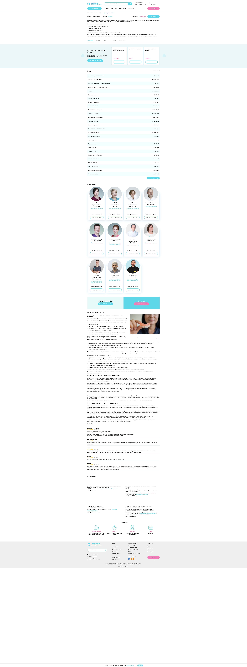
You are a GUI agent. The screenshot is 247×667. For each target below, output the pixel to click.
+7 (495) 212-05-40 (92, 558)
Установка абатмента (93, 159)
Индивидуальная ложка (135, 49)
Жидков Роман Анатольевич (133, 276)
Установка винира (92, 162)
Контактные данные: (92, 554)
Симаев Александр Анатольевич (151, 203)
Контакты (131, 8)
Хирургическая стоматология (134, 553)
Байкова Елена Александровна (133, 205)
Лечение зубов (115, 545)
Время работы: (115, 557)
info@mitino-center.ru (92, 556)
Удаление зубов (131, 545)
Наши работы (122, 8)
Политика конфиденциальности (123, 566)
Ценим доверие (96, 531)
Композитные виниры (93, 106)
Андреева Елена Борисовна (96, 205)
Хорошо (140, 665)
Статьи (149, 550)
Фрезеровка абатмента (93, 166)
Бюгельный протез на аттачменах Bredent (98, 87)
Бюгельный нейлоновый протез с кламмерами (99, 83)
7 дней (150, 531)
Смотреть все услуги (95, 60)
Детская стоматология (117, 549)
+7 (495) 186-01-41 (139, 2)
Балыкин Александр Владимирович (96, 239)
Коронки (130, 551)
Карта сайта (150, 552)
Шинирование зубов (93, 174)
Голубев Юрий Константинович (96, 278)
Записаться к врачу (153, 558)
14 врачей (132, 531)
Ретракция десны (92, 140)
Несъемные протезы (93, 125)
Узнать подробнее (130, 665)
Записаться (153, 8)
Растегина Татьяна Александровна (151, 239)
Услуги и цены (95, 8)
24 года (114, 531)
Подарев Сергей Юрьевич (132, 242)
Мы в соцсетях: (131, 556)
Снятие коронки (92, 143)
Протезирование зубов (133, 549)
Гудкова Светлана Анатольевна (143, 514)
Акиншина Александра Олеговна (115, 239)
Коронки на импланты (93, 113)
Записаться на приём (96, 217)
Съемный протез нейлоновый (95, 155)
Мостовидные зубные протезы (95, 117)
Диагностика (115, 551)
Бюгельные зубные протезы (95, 79)
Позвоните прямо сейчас (105, 301)
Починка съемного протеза (94, 136)
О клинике (114, 8)
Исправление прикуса (133, 543)
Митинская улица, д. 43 (141, 4)
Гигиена (113, 547)
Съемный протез (92, 151)
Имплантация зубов (116, 553)
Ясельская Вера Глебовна (114, 205)
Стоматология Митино (92, 12)
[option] (119, 56)
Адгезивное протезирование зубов (118, 49)
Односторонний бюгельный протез (96, 128)
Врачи (107, 8)
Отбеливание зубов (132, 547)
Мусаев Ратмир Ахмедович (114, 276)
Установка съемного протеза (150, 49)
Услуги (100, 12)
